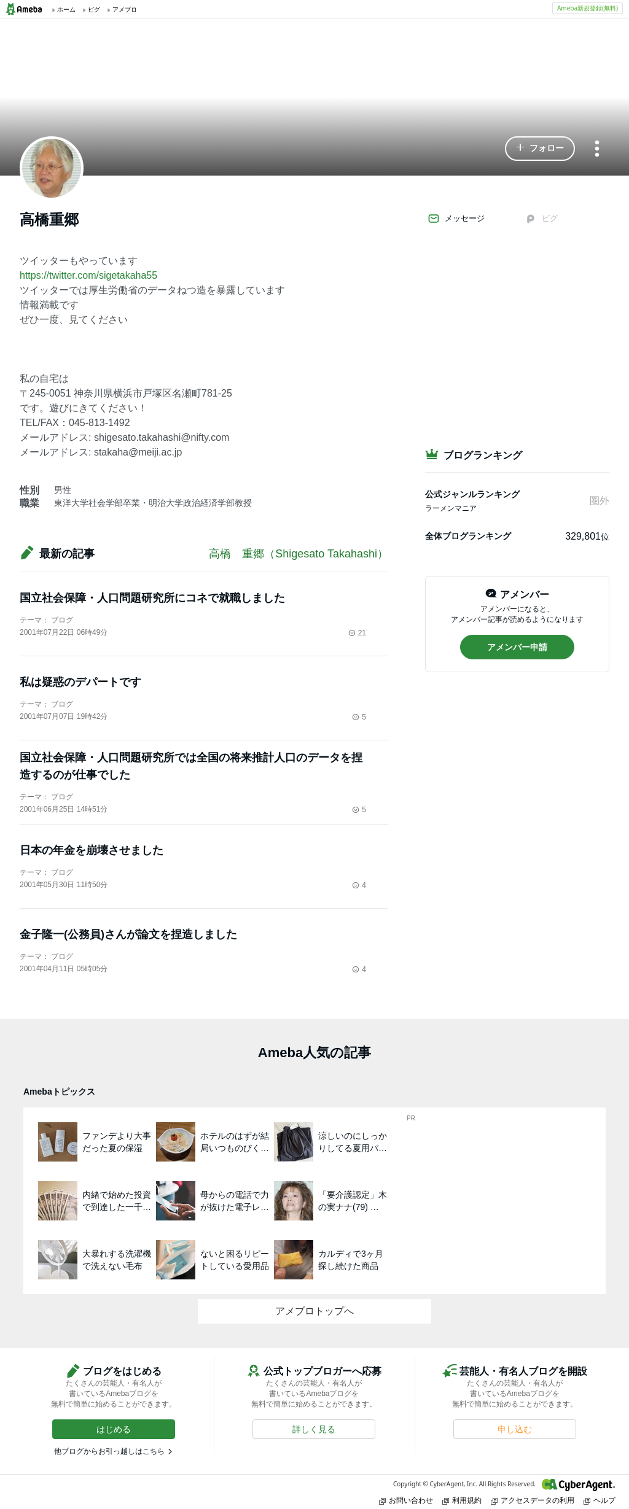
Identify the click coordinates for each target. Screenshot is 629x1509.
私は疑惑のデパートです (80, 682)
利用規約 (462, 1500)
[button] (540, 148)
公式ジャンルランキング (472, 494)
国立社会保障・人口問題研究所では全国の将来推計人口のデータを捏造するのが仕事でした (191, 766)
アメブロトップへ (314, 1311)
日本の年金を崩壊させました (91, 850)
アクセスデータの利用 (532, 1500)
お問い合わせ (406, 1500)
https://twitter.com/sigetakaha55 (88, 275)
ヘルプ (599, 1500)
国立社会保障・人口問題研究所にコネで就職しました (152, 598)
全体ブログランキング (468, 536)
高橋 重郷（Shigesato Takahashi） (298, 554)
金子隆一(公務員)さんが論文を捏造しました (128, 934)
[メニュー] (597, 149)
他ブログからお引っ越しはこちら (109, 1451)
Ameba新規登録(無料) (587, 8)
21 (357, 633)
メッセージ (456, 218)
